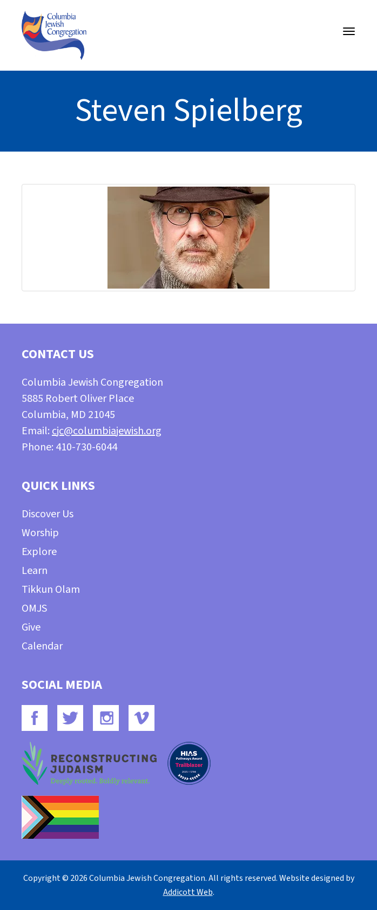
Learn (35, 570)
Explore (39, 551)
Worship (40, 532)
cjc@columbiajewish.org (106, 431)
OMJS (34, 608)
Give (31, 627)
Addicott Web (188, 892)
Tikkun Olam (51, 589)
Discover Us (47, 514)
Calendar (42, 646)
